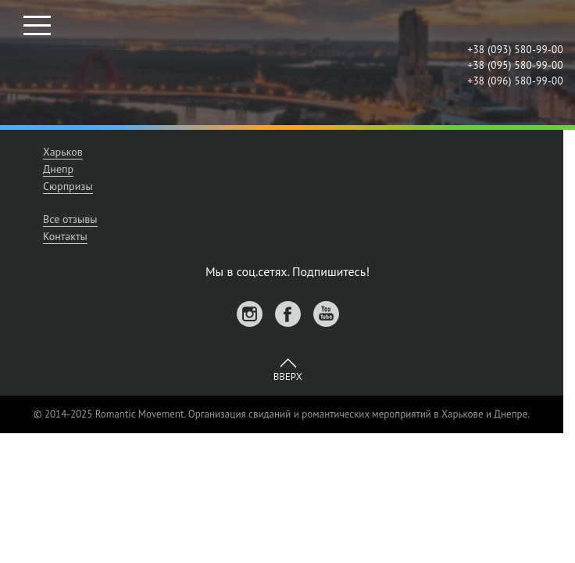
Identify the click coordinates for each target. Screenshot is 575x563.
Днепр (58, 169)
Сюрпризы (68, 186)
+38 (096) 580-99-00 (515, 81)
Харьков (63, 152)
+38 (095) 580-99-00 (515, 65)
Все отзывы (70, 219)
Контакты (65, 236)
